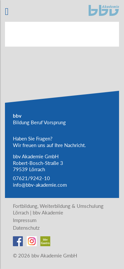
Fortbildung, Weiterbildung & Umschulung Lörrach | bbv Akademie (58, 209)
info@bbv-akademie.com (40, 185)
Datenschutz (26, 228)
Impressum (24, 220)
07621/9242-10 (31, 178)
